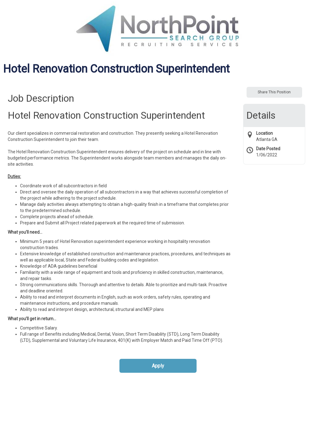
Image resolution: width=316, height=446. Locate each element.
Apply (158, 366)
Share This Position (274, 92)
